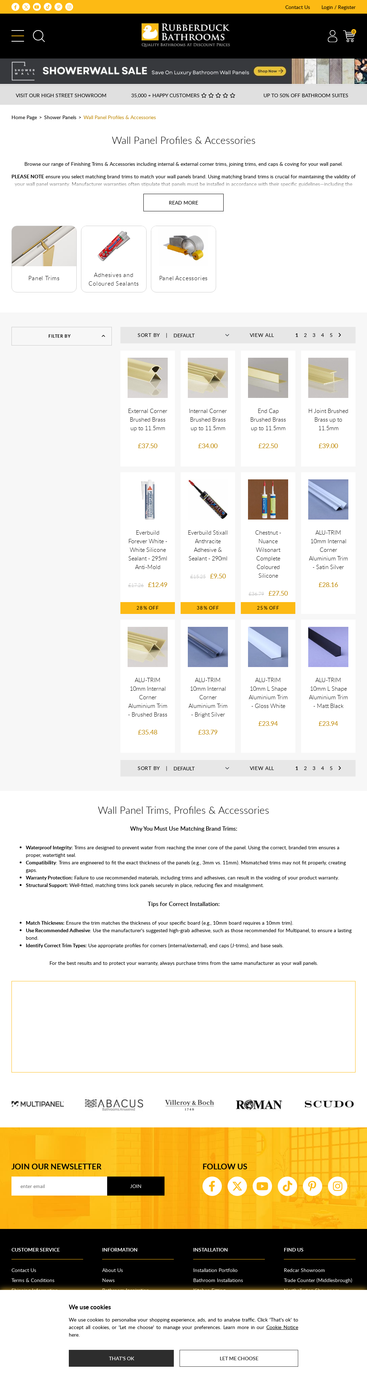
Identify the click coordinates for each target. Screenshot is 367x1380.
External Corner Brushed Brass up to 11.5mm (147, 419)
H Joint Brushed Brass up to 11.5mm (328, 419)
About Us (112, 1270)
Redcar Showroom (304, 1270)
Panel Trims (44, 278)
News (108, 1280)
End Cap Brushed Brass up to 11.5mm (268, 419)
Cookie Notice (282, 1327)
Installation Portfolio (215, 1270)
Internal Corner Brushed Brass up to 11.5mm (208, 419)
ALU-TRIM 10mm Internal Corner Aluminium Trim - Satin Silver (328, 550)
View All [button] (262, 335)
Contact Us (297, 7)
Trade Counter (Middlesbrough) (318, 1280)
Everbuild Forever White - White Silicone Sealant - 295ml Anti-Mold (147, 550)
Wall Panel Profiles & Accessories (120, 117)
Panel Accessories (183, 278)
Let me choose (239, 1358)
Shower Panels (60, 117)
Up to (305, 95)
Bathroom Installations (218, 1280)
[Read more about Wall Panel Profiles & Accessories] (183, 202)
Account (332, 36)
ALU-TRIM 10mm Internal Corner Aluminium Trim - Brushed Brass (147, 697)
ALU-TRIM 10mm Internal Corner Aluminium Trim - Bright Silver (208, 697)
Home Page (24, 117)
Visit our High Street (61, 95)
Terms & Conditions (32, 1280)
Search (39, 36)
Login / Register (338, 7)
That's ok (121, 1358)
